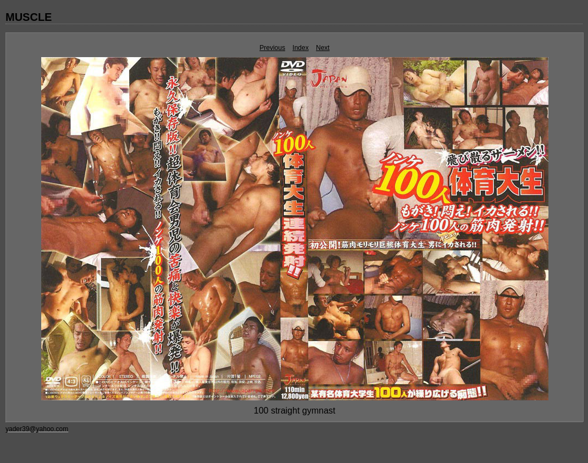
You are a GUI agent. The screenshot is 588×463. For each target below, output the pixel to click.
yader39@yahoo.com (36, 429)
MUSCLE (28, 17)
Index (300, 48)
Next (323, 48)
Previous (272, 48)
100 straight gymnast (295, 410)
